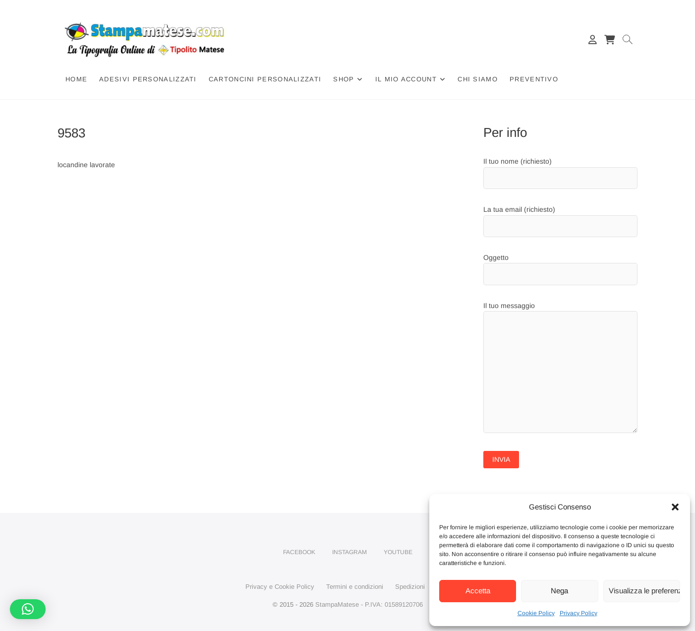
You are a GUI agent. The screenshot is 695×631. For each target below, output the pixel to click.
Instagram (349, 552)
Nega (559, 590)
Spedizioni (410, 586)
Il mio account (406, 79)
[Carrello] (609, 40)
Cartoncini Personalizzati (265, 79)
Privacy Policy (578, 613)
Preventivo (534, 79)
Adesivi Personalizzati (148, 79)
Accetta (477, 590)
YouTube (398, 552)
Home (76, 79)
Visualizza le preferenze (644, 590)
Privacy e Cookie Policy (279, 586)
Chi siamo (478, 79)
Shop (343, 79)
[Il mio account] (592, 40)
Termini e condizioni (354, 586)
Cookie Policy (536, 613)
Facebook (299, 552)
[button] (675, 507)
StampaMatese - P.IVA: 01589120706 (369, 604)
